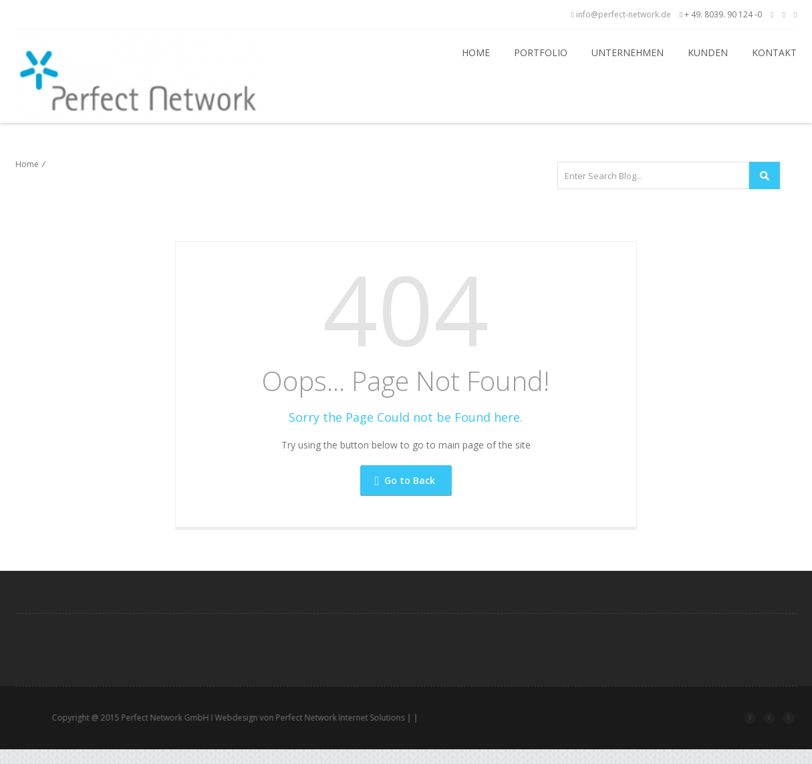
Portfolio (540, 52)
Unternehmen (627, 52)
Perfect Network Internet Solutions (368, 717)
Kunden (708, 52)
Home (476, 52)
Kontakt (774, 52)
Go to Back (405, 480)
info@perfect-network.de (621, 14)
